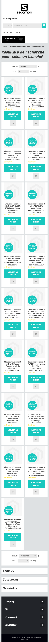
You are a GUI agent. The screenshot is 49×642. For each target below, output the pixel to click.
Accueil (4, 39)
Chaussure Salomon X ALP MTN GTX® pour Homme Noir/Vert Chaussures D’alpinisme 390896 (12, 517)
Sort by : (15, 59)
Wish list (6, 32)
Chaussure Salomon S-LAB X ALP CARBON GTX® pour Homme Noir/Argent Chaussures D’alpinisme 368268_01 (36, 414)
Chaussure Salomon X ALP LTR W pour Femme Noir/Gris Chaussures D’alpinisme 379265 (12, 359)
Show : (14, 64)
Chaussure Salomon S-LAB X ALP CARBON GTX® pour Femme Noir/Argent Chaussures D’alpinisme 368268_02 (13, 203)
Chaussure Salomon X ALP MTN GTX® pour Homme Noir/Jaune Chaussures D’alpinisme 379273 (12, 306)
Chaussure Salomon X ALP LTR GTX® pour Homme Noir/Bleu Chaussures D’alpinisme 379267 (36, 254)
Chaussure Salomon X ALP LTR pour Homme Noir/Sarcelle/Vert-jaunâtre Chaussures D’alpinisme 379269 (36, 306)
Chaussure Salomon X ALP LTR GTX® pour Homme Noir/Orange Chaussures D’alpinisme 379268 (36, 464)
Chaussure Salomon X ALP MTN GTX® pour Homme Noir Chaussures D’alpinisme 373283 (36, 96)
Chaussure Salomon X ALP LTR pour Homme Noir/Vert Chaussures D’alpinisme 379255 (36, 359)
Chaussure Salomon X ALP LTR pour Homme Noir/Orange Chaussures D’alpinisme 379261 (12, 148)
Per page (33, 64)
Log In (18, 32)
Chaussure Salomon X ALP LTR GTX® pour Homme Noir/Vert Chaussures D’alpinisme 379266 (12, 96)
